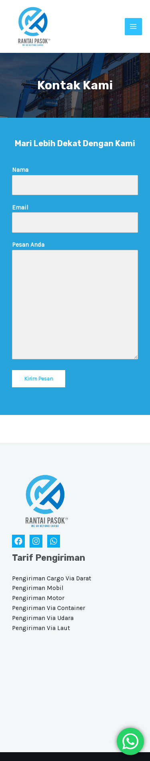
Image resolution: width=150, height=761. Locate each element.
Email (75, 218)
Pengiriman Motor (38, 598)
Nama (75, 180)
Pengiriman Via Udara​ (43, 618)
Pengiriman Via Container (48, 608)
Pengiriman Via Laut (41, 628)
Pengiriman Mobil (38, 588)
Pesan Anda (75, 301)
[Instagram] (36, 541)
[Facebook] (18, 541)
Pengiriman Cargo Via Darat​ (51, 578)
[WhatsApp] (53, 541)
